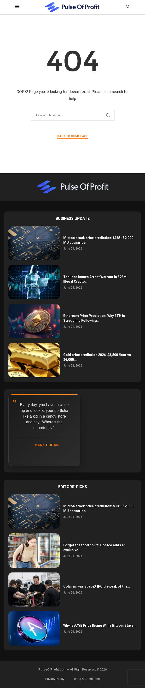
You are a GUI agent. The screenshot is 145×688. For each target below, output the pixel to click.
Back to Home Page (72, 136)
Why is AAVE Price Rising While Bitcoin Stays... (99, 625)
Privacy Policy (54, 678)
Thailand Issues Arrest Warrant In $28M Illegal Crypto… (95, 279)
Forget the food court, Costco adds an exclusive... (94, 548)
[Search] (127, 7)
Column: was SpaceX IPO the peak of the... (96, 586)
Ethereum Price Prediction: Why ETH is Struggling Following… (94, 318)
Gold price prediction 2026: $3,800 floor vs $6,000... (97, 357)
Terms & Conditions (86, 678)
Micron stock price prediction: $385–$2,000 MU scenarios (98, 240)
